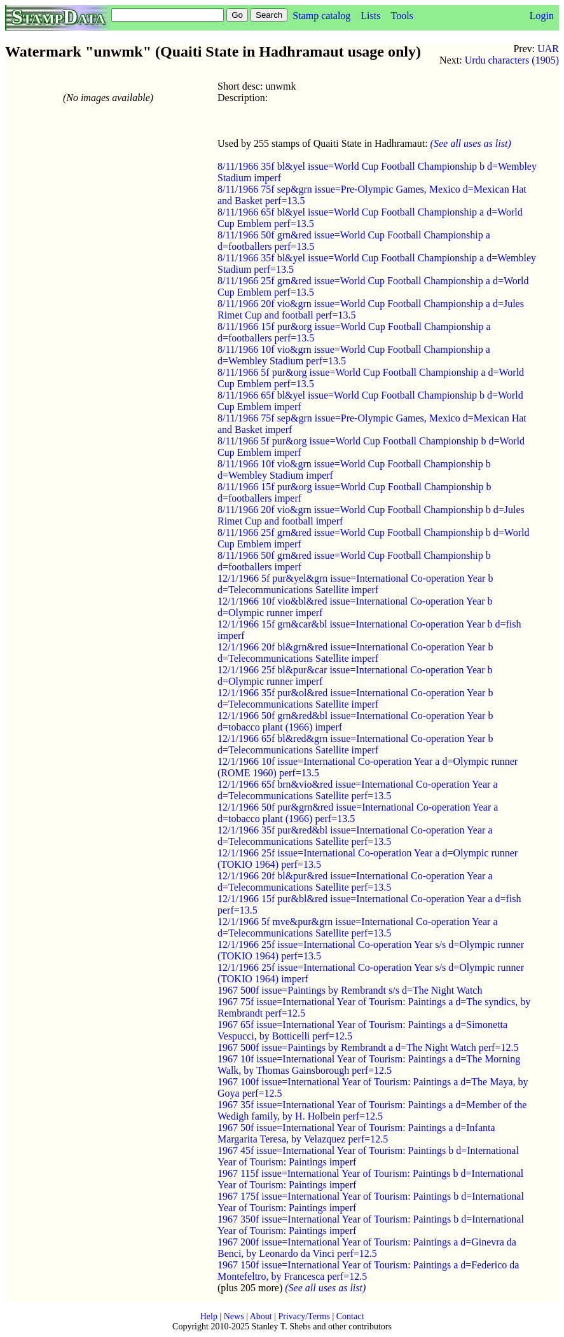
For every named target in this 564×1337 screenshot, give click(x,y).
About (261, 1316)
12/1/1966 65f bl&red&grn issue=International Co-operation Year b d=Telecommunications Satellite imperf (355, 744)
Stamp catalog (321, 15)
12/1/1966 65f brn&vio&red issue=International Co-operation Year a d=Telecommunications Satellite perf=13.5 (357, 790)
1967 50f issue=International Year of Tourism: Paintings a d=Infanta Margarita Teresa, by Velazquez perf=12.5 (356, 1133)
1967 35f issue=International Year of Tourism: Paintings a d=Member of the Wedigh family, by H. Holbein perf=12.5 (371, 1110)
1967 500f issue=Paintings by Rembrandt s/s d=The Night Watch (349, 990)
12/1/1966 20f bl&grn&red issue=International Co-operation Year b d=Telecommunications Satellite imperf (355, 652)
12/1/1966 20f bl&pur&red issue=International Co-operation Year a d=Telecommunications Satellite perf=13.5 (355, 881)
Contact (350, 1316)
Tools (401, 15)
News (234, 1316)
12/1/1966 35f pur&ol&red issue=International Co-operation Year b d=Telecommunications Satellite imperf (355, 698)
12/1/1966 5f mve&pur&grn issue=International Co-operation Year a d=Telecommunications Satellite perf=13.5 (357, 927)
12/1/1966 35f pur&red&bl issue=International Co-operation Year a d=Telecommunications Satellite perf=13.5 (355, 836)
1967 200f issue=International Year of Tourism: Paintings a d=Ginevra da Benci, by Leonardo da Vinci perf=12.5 (366, 1248)
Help (208, 1316)
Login (542, 15)
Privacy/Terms (303, 1316)
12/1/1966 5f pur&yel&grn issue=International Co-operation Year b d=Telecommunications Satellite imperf (355, 584)
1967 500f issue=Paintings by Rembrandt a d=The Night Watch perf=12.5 (367, 1047)
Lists (370, 15)
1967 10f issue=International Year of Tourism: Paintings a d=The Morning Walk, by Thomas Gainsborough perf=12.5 (368, 1064)
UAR (548, 48)
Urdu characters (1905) (512, 60)
